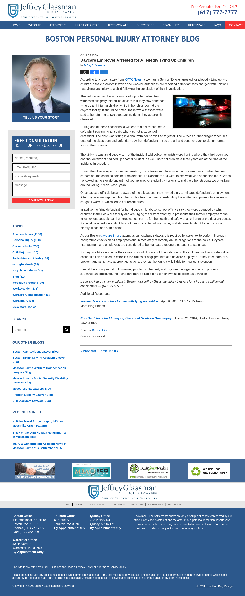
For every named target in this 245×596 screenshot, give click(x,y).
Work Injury (23, 300)
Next (114, 351)
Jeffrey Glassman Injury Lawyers (54, 585)
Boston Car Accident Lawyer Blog (35, 351)
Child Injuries (25, 252)
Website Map (155, 504)
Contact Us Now (41, 200)
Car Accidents (25, 246)
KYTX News (133, 79)
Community (171, 25)
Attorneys (58, 25)
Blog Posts (174, 504)
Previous (88, 351)
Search (66, 329)
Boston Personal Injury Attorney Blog (42, 10)
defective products (28, 282)
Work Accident (25, 288)
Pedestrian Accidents (30, 258)
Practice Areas (87, 25)
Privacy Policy (98, 504)
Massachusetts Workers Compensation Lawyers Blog (39, 370)
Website (34, 25)
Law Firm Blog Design (214, 586)
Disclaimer (118, 504)
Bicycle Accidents (27, 270)
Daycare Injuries (101, 330)
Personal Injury (26, 240)
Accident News (27, 234)
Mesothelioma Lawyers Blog (31, 388)
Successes (145, 25)
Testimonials (118, 25)
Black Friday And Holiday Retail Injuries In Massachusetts (39, 434)
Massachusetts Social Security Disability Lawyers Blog (40, 380)
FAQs (217, 25)
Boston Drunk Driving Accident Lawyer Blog (39, 359)
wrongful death (25, 264)
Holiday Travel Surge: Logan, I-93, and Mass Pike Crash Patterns (38, 423)
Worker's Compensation (31, 294)
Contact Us (136, 504)
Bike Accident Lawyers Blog (31, 400)
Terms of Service (109, 566)
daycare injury (110, 235)
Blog (18, 276)
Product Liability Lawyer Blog (32, 394)
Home (16, 25)
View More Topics (24, 307)
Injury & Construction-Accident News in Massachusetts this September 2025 (39, 445)
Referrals (196, 25)
